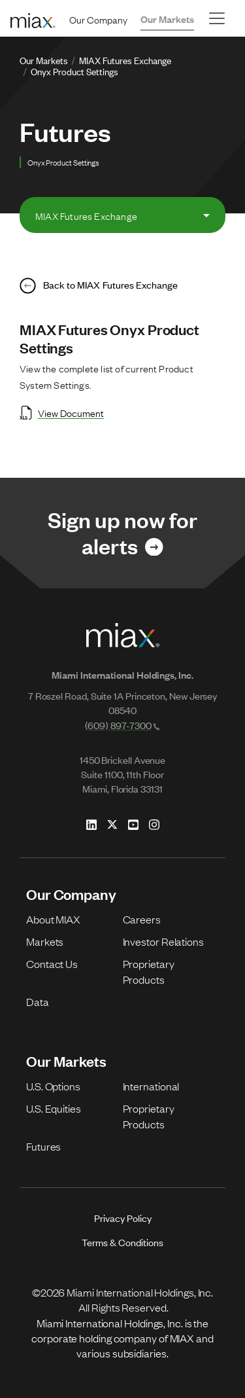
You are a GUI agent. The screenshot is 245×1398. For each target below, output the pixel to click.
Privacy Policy (123, 1218)
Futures (43, 1146)
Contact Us (52, 963)
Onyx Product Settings (74, 71)
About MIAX (53, 919)
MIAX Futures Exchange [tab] (86, 215)
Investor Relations (163, 941)
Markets (44, 941)
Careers (142, 919)
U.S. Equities (53, 1108)
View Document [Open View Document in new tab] (62, 412)
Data (37, 1001)
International (151, 1086)
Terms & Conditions (122, 1242)
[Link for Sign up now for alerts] (122, 533)
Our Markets (167, 19)
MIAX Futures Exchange (125, 60)
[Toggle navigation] (217, 18)
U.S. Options (53, 1086)
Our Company (98, 19)
